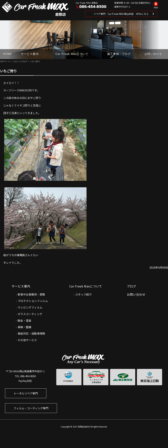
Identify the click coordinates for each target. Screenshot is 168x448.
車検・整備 (24, 327)
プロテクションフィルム (33, 301)
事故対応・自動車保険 (31, 333)
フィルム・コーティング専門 (31, 408)
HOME (7, 54)
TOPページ (5, 61)
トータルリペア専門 (26, 393)
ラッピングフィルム (30, 307)
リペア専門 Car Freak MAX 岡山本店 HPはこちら (121, 13)
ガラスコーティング (30, 314)
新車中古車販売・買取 (31, 294)
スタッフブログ (20, 61)
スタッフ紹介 (83, 294)
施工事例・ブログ (119, 54)
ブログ (131, 286)
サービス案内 (30, 54)
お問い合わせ (153, 54)
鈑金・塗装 (24, 320)
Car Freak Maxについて (72, 54)
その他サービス (27, 340)
